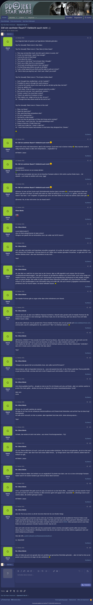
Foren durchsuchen (15, 21)
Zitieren (89, 134)
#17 (90, 466)
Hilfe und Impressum (83, 600)
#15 (90, 427)
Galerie (21, 17)
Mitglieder (31, 17)
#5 (90, 207)
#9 (90, 291)
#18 (90, 483)
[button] (16, 18)
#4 (90, 184)
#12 (90, 357)
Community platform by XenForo (46, 603)
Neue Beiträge (5, 21)
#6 (90, 224)
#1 (90, 38)
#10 (90, 307)
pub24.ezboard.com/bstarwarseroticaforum (38, 536)
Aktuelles (12, 17)
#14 (90, 402)
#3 (90, 160)
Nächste (9, 34)
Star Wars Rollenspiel (29, 21)
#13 (90, 379)
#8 (90, 266)
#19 (90, 506)
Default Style (5, 600)
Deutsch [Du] (15, 600)
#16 (90, 443)
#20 (90, 547)
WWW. (65, 522)
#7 (90, 243)
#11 (90, 332)
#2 (90, 139)
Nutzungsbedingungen (61, 600)
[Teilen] (88, 38)
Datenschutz (72, 600)
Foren (4, 17)
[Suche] (88, 18)
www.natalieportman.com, (82, 323)
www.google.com (67, 193)
